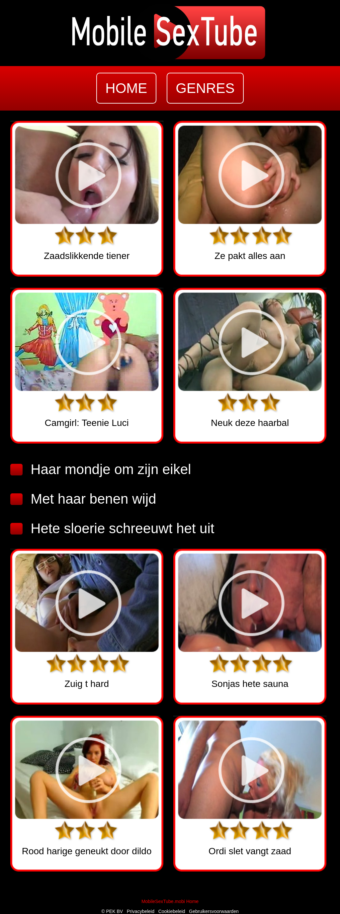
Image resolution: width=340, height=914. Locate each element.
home (126, 88)
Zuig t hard (86, 684)
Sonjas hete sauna (250, 684)
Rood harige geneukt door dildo (87, 851)
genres (205, 88)
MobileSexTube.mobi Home (170, 901)
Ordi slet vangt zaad (250, 851)
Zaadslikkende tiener (86, 256)
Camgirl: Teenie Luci (87, 423)
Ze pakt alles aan (249, 256)
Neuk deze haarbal (250, 423)
